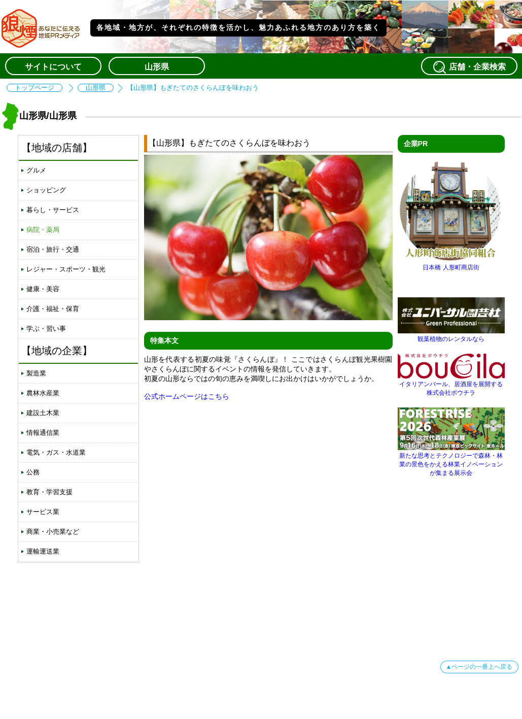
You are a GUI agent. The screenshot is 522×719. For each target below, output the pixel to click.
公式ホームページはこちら (186, 396)
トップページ (34, 87)
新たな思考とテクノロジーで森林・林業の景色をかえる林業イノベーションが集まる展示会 (451, 460)
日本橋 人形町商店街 (451, 263)
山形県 (157, 66)
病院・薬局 (42, 229)
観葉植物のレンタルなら (451, 335)
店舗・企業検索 (469, 67)
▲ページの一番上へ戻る (479, 666)
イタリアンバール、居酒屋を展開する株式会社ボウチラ (451, 384)
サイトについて (53, 66)
